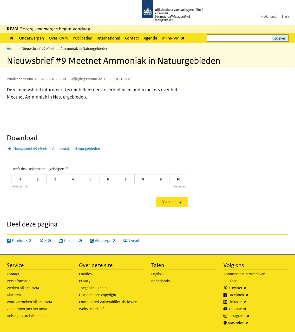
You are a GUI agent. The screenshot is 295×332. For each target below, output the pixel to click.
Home (12, 38)
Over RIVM (58, 38)
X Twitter (248, 288)
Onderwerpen (31, 38)
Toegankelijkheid (93, 288)
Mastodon (249, 323)
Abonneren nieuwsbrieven (244, 274)
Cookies (85, 274)
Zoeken (280, 38)
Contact (132, 38)
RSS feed (230, 281)
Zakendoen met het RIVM (27, 308)
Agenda (150, 38)
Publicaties (82, 38)
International (108, 38)
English (286, 16)
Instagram (250, 316)
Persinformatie (18, 281)
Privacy (84, 281)
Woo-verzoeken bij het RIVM (29, 301)
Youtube (248, 309)
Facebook (249, 295)
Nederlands (269, 16)
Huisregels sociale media (26, 315)
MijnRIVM (174, 38)
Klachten (14, 294)
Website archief (91, 308)
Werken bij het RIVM (23, 288)
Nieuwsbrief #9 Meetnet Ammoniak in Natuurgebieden (56, 148)
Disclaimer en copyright (97, 294)
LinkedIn (248, 302)
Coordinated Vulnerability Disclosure (108, 301)
